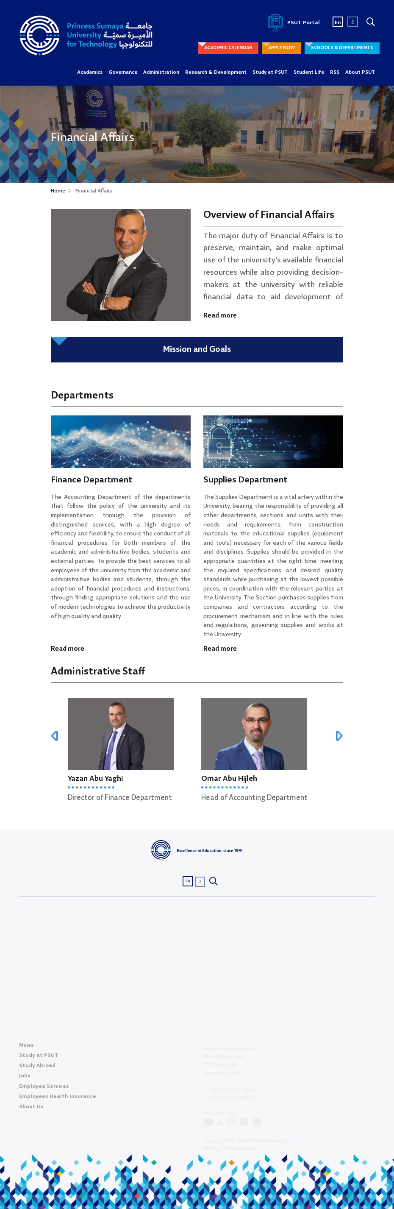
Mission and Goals (197, 349)
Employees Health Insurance (57, 1100)
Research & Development (216, 72)
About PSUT (360, 72)
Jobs (25, 1079)
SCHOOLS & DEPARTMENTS (342, 48)
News (26, 1049)
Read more (220, 316)
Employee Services (44, 1089)
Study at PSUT (270, 72)
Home (58, 191)
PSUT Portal (292, 23)
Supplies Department (245, 480)
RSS (334, 72)
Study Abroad (37, 1069)
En (338, 23)
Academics (90, 72)
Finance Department (91, 480)
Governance (122, 72)
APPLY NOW (281, 48)
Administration (161, 72)
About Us (31, 1110)
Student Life (309, 72)
